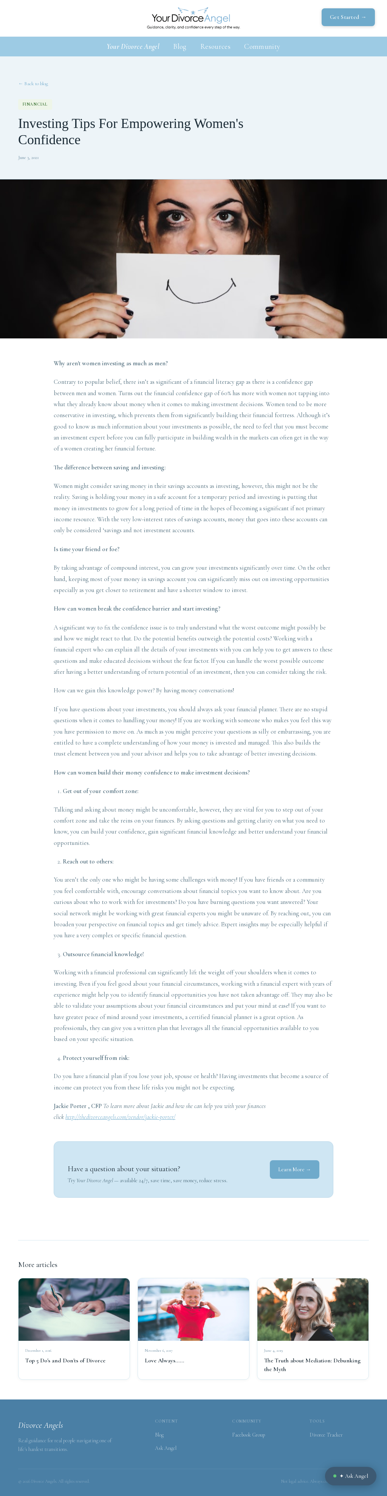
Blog (180, 46)
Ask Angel (165, 1448)
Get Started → (348, 17)
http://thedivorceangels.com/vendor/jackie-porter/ (120, 1117)
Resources (215, 46)
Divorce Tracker (326, 1435)
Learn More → (294, 1169)
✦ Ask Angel (350, 1476)
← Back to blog (33, 84)
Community (262, 46)
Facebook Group (248, 1435)
